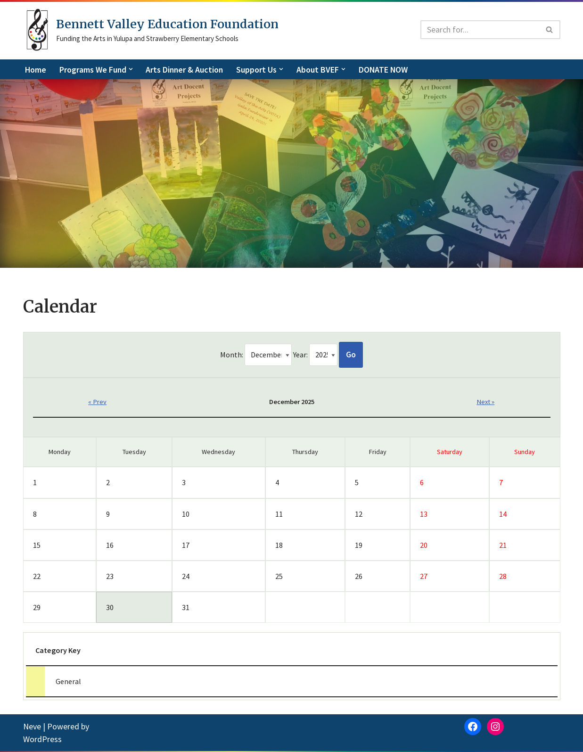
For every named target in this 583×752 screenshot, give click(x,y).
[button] (132, 69)
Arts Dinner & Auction (186, 69)
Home (36, 69)
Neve (32, 727)
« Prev (97, 402)
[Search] (479, 29)
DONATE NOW (386, 69)
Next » (485, 402)
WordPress (42, 740)
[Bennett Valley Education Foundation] (151, 29)
